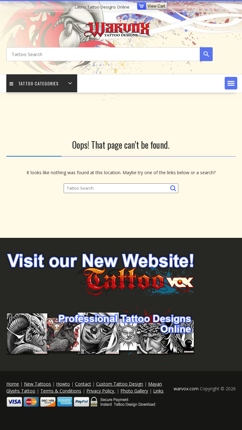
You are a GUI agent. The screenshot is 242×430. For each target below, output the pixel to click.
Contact (83, 384)
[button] (231, 83)
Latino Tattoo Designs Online (102, 7)
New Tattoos (37, 384)
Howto (63, 384)
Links (158, 391)
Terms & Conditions (60, 391)
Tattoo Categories (34, 83)
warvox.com (187, 389)
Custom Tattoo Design (119, 384)
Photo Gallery (134, 391)
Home (12, 384)
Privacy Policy (100, 391)
